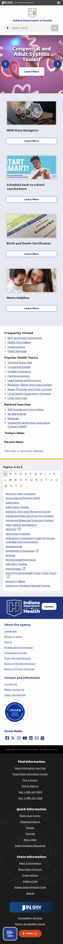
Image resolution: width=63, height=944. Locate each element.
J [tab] (49, 474)
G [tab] (36, 474)
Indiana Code (30, 881)
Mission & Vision (13, 636)
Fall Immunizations (19, 376)
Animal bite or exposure (22, 551)
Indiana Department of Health (32, 20)
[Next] (58, 64)
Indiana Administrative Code (30, 887)
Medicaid (13, 418)
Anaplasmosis (14, 546)
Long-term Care (17, 398)
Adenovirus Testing (17, 507)
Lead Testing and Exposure (24, 380)
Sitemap (30, 833)
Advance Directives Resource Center (28, 511)
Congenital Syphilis (19, 367)
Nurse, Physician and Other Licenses (30, 389)
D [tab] (21, 474)
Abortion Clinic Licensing (20, 493)
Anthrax (10, 555)
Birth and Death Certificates (25, 338)
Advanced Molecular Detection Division (30, 516)
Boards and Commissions (18, 647)
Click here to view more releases (23, 451)
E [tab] (26, 474)
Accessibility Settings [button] (30, 918)
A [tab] (5, 474)
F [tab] (30, 474)
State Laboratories (15, 694)
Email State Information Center (30, 774)
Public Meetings (17, 351)
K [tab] (54, 474)
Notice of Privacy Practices (19, 668)
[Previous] (5, 64)
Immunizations (16, 347)
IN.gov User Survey (30, 815)
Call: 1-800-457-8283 (30, 792)
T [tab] (46, 480)
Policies (30, 827)
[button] (59, 2)
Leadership (10, 631)
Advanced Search (30, 821)
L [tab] (5, 480)
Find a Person (30, 780)
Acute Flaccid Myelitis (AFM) (23, 498)
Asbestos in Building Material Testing (28, 585)
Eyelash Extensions (19, 371)
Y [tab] (16, 486)
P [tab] (26, 480)
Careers (49, 606)
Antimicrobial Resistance (21, 560)
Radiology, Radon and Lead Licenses (30, 385)
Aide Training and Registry (21, 525)
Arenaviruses (15, 568)
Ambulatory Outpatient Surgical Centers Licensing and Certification (30, 540)
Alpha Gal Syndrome (18, 534)
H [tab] (41, 474)
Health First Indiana (19, 342)
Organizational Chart (15, 652)
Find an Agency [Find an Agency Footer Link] (30, 786)
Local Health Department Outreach (29, 393)
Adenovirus (12, 502)
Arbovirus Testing (16, 564)
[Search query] (30, 28)
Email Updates (30, 875)
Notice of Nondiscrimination (19, 663)
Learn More (31, 71)
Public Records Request (17, 658)
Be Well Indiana (17, 414)
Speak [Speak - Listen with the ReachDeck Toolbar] (29, 933)
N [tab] (15, 480)
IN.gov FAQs (30, 839)
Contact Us (10, 684)
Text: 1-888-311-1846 (30, 798)
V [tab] (56, 480)
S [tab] (41, 480)
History (8, 642)
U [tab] (51, 480)
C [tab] (15, 474)
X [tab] (11, 486)
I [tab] (45, 474)
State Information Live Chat (30, 768)
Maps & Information (30, 863)
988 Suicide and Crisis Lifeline (26, 409)
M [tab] (10, 480)
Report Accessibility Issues (30, 923)
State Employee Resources (30, 845)
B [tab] (10, 474)
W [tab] (6, 486)
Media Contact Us (14, 689)
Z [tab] (21, 486)
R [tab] (36, 480)
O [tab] (21, 480)
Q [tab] (31, 480)
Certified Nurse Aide (20, 362)
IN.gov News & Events (30, 869)
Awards (30, 893)
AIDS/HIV (13, 529)
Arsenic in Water (15, 581)
